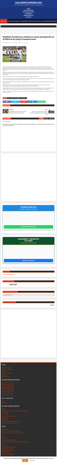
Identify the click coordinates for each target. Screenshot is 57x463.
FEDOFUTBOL (5, 414)
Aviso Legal (4, 371)
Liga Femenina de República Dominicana (11, 421)
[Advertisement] (8, 177)
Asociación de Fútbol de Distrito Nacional (11, 431)
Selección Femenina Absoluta (8, 454)
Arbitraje (4, 409)
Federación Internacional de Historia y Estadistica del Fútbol (15, 441)
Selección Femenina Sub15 (8, 393)
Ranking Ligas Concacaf (7, 450)
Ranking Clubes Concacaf (7, 449)
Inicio (28, 8)
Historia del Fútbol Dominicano (9, 416)
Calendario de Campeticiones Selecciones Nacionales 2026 (15, 410)
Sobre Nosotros (28, 15)
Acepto (25, 460)
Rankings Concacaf (6, 452)
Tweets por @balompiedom (9, 274)
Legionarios (28, 13)
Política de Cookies (6, 367)
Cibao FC (4, 436)
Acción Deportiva (5, 429)
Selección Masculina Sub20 (8, 382)
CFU (3, 434)
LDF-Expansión (5, 419)
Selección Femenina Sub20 (8, 389)
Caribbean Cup (5, 412)
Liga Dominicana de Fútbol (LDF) (9, 447)
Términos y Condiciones (7, 373)
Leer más (32, 460)
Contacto (28, 17)
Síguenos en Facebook (28, 260)
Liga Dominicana (28, 10)
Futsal (3, 401)
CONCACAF (4, 438)
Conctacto (4, 375)
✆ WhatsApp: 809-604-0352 (28, 227)
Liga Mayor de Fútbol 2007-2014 (9, 423)
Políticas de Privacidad (7, 369)
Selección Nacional (28, 12)
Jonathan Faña (5, 418)
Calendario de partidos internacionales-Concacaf (13, 433)
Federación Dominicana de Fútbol (9, 440)
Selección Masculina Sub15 (8, 386)
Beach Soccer (5, 403)
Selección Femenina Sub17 (8, 391)
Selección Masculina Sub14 (8, 388)
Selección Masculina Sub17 (8, 384)
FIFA (3, 443)
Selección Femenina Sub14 (8, 395)
